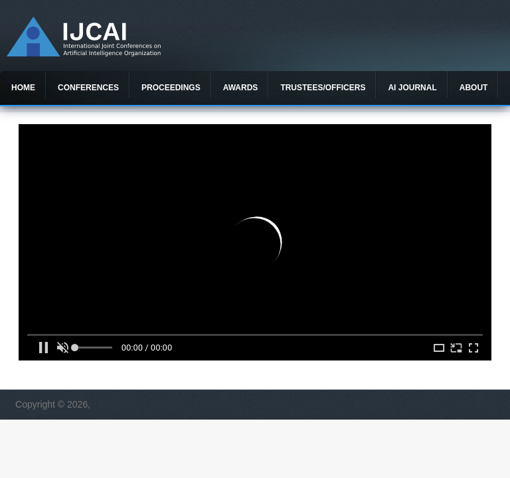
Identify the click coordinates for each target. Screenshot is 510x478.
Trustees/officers (322, 87)
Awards (240, 87)
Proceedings (171, 87)
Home (23, 87)
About (474, 87)
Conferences (88, 87)
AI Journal (412, 87)
